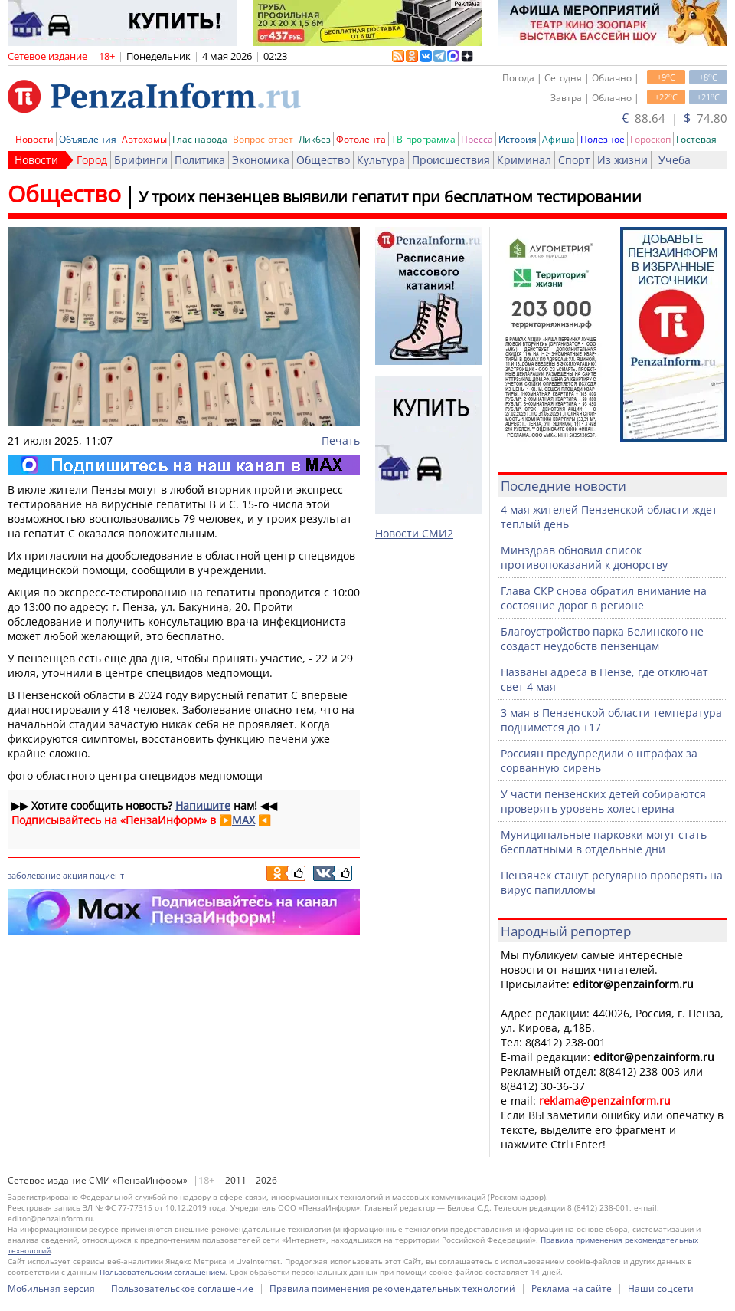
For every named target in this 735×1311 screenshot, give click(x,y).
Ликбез (315, 139)
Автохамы (144, 139)
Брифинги (141, 160)
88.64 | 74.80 (674, 118)
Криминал (524, 160)
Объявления (87, 139)
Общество (323, 160)
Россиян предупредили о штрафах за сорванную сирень (599, 760)
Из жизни (622, 160)
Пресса (477, 139)
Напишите (202, 805)
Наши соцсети (661, 1288)
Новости (34, 139)
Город (92, 160)
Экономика (260, 160)
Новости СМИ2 (414, 533)
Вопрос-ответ (263, 139)
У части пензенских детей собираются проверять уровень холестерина (603, 801)
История (517, 139)
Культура (381, 160)
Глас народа (199, 139)
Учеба (674, 160)
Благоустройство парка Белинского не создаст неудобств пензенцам (602, 638)
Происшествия (451, 160)
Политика (200, 160)
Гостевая (696, 139)
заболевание (34, 875)
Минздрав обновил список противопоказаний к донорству (584, 557)
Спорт (574, 160)
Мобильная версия (51, 1288)
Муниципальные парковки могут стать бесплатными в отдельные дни (604, 841)
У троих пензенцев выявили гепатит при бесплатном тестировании (390, 196)
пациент (107, 875)
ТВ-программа (423, 139)
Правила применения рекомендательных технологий (392, 1288)
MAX (243, 820)
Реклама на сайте (571, 1288)
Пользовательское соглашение (182, 1288)
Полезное (602, 139)
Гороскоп (650, 139)
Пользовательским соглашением (162, 1272)
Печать (341, 440)
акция (75, 875)
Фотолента (361, 139)
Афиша (558, 139)
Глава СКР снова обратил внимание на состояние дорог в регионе (604, 598)
